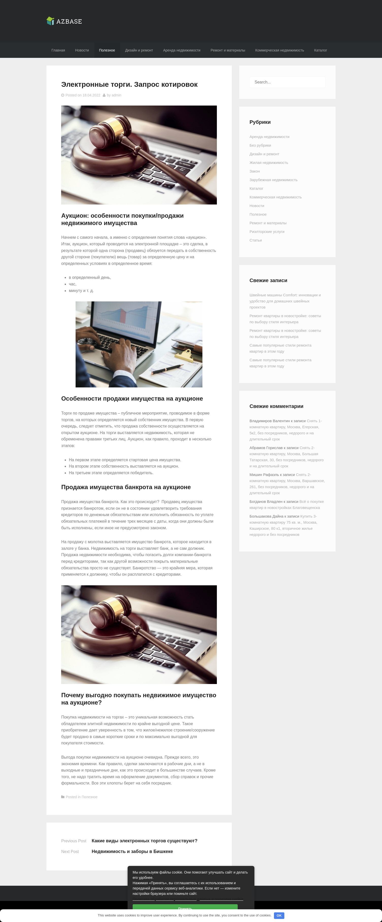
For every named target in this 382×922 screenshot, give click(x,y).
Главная (58, 50)
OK (279, 915)
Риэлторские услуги (267, 231)
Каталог (320, 50)
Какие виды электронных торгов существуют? (144, 840)
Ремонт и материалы (228, 50)
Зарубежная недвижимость (274, 180)
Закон (255, 171)
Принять (185, 909)
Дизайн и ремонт (139, 50)
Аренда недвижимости (181, 50)
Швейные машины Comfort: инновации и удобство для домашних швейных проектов (285, 301)
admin (116, 95)
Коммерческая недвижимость (279, 50)
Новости (82, 50)
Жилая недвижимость (269, 162)
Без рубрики (260, 145)
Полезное (107, 50)
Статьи (256, 240)
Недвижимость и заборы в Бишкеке (132, 851)
